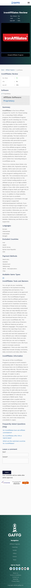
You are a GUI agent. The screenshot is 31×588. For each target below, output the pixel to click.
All (3, 278)
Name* (4, 451)
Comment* (5, 456)
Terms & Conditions (15, 575)
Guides (15, 550)
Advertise (15, 579)
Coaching (14, 547)
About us (15, 573)
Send (6, 472)
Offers (14, 553)
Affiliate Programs (10, 70)
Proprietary (8, 101)
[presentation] (15, 467)
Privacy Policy (15, 581)
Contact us (15, 577)
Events (15, 556)
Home (2, 70)
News (14, 559)
